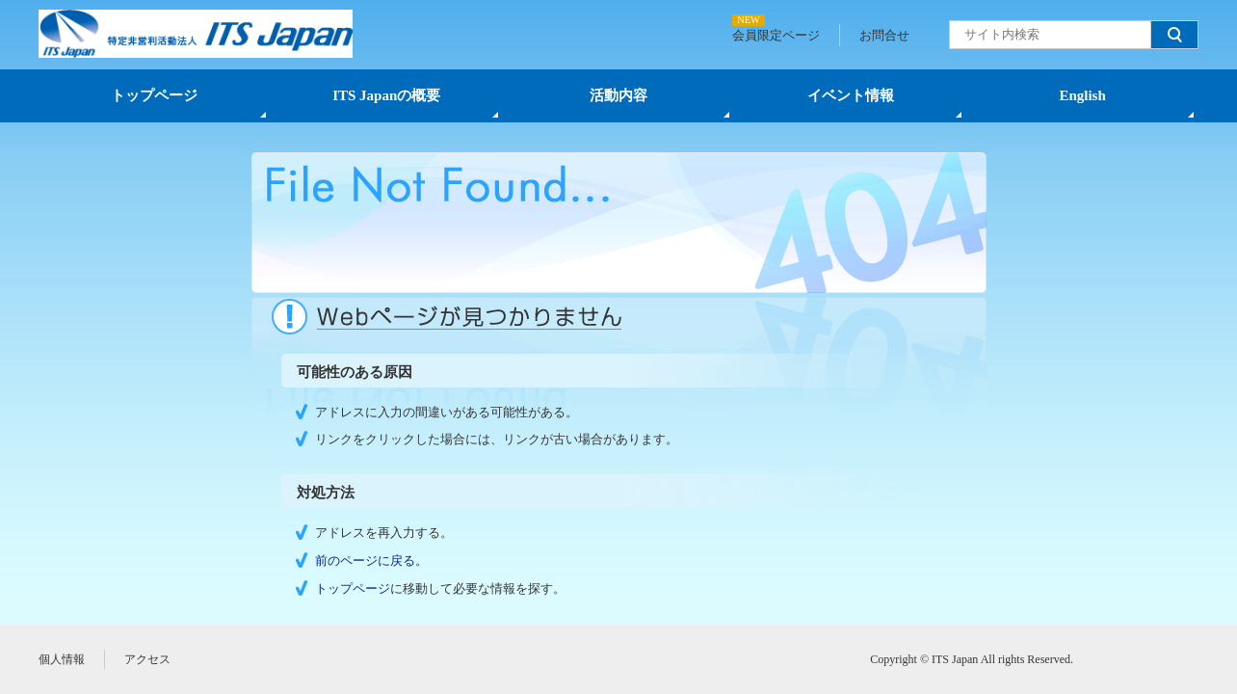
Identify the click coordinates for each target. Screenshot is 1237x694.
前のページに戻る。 (371, 560)
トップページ (154, 95)
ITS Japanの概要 (386, 95)
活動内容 (618, 95)
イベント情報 (850, 95)
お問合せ (884, 35)
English (1082, 95)
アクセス (147, 659)
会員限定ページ (776, 35)
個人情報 (62, 659)
